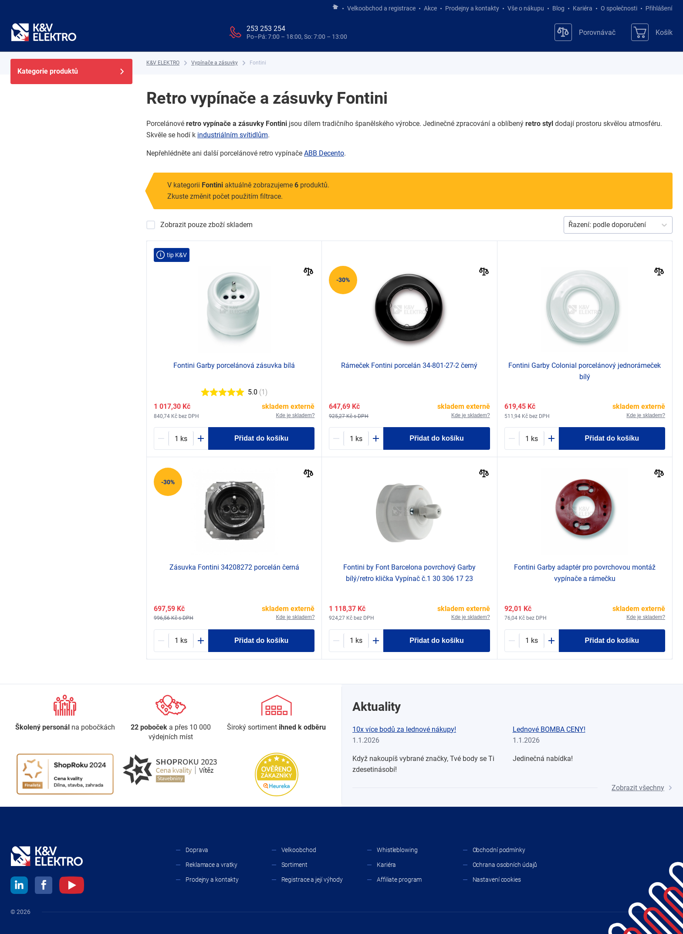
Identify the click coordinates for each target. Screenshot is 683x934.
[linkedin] (19, 886)
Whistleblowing (397, 849)
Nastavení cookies (497, 879)
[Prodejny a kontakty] (171, 718)
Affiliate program (399, 879)
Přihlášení (657, 8)
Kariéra (582, 8)
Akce (430, 8)
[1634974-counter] (181, 438)
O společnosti (619, 8)
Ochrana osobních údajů (505, 864)
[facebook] (43, 886)
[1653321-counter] (181, 640)
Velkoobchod (298, 849)
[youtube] (71, 886)
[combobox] (569, 225)
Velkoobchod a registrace (381, 8)
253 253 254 (266, 28)
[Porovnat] (308, 272)
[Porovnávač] (585, 32)
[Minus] (161, 438)
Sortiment (294, 864)
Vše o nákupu (525, 8)
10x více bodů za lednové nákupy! (404, 729)
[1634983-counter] (356, 640)
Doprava (197, 849)
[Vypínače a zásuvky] (214, 63)
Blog (558, 8)
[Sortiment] (276, 713)
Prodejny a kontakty (472, 8)
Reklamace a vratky (211, 864)
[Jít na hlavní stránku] (335, 7)
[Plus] (201, 438)
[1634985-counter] (532, 438)
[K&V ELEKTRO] (43, 32)
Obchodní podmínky (499, 849)
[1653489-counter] (356, 438)
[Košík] (652, 32)
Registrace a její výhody (312, 879)
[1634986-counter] (532, 640)
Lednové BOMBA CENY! (549, 729)
